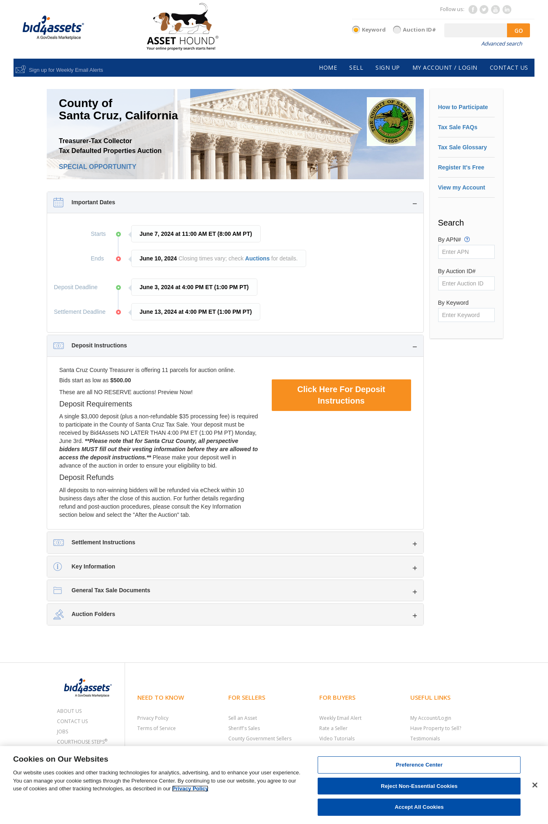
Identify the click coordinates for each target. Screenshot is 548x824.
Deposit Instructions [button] (99, 345)
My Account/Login (430, 717)
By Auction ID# (457, 271)
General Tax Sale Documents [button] (111, 590)
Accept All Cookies (419, 807)
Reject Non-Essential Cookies (419, 786)
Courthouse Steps (82, 741)
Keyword (374, 29)
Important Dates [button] (94, 202)
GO (518, 30)
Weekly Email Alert (340, 717)
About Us (69, 711)
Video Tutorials (337, 738)
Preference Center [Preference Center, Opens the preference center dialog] (419, 765)
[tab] (235, 202)
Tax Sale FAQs (458, 127)
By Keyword (453, 302)
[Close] (535, 785)
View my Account (461, 187)
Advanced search (501, 43)
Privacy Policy (152, 717)
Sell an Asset (242, 717)
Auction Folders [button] (94, 614)
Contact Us (72, 721)
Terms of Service (156, 728)
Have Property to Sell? (435, 728)
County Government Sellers (259, 738)
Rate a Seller (333, 728)
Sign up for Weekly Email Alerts (66, 70)
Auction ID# (419, 29)
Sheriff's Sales (244, 728)
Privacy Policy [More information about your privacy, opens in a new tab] (190, 788)
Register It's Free (461, 167)
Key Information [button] (94, 566)
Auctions (257, 258)
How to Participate (463, 107)
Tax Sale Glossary (462, 147)
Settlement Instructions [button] (104, 542)
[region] (274, 785)
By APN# (454, 239)
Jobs (62, 731)
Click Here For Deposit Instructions (341, 395)
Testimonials (425, 738)
